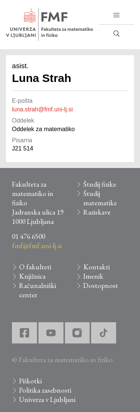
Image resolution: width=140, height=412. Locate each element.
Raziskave (97, 212)
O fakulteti (35, 267)
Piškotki (30, 381)
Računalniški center (37, 290)
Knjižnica (32, 276)
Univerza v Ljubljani (47, 399)
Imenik (93, 276)
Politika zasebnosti (45, 390)
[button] (116, 15)
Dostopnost (100, 285)
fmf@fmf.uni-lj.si (37, 245)
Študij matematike (100, 198)
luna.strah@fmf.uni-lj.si (42, 109)
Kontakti (96, 267)
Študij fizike (99, 184)
